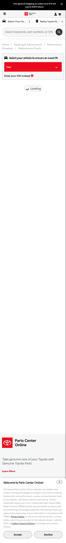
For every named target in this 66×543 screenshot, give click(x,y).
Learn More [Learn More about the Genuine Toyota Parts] (8, 472)
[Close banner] (61, 3)
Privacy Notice (17, 516)
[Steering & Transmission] (28, 44)
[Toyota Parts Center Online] (30, 14)
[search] (59, 32)
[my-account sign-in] (55, 14)
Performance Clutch (29, 48)
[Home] (6, 44)
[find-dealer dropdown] (49, 21)
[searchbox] (28, 32)
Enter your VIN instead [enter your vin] (17, 75)
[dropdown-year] (33, 67)
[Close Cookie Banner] (59, 482)
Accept (18, 534)
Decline (48, 534)
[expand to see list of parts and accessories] (5, 14)
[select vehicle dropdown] (16, 21)
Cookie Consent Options (23, 523)
